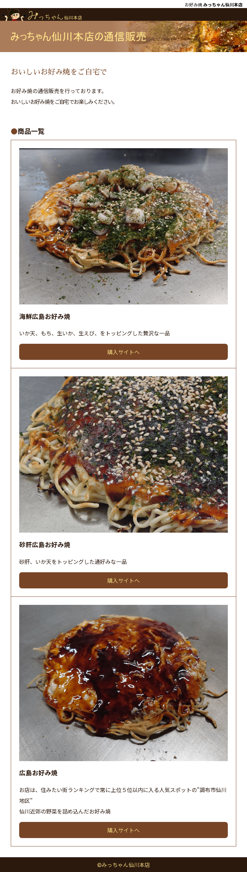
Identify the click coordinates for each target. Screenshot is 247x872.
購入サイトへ (123, 352)
